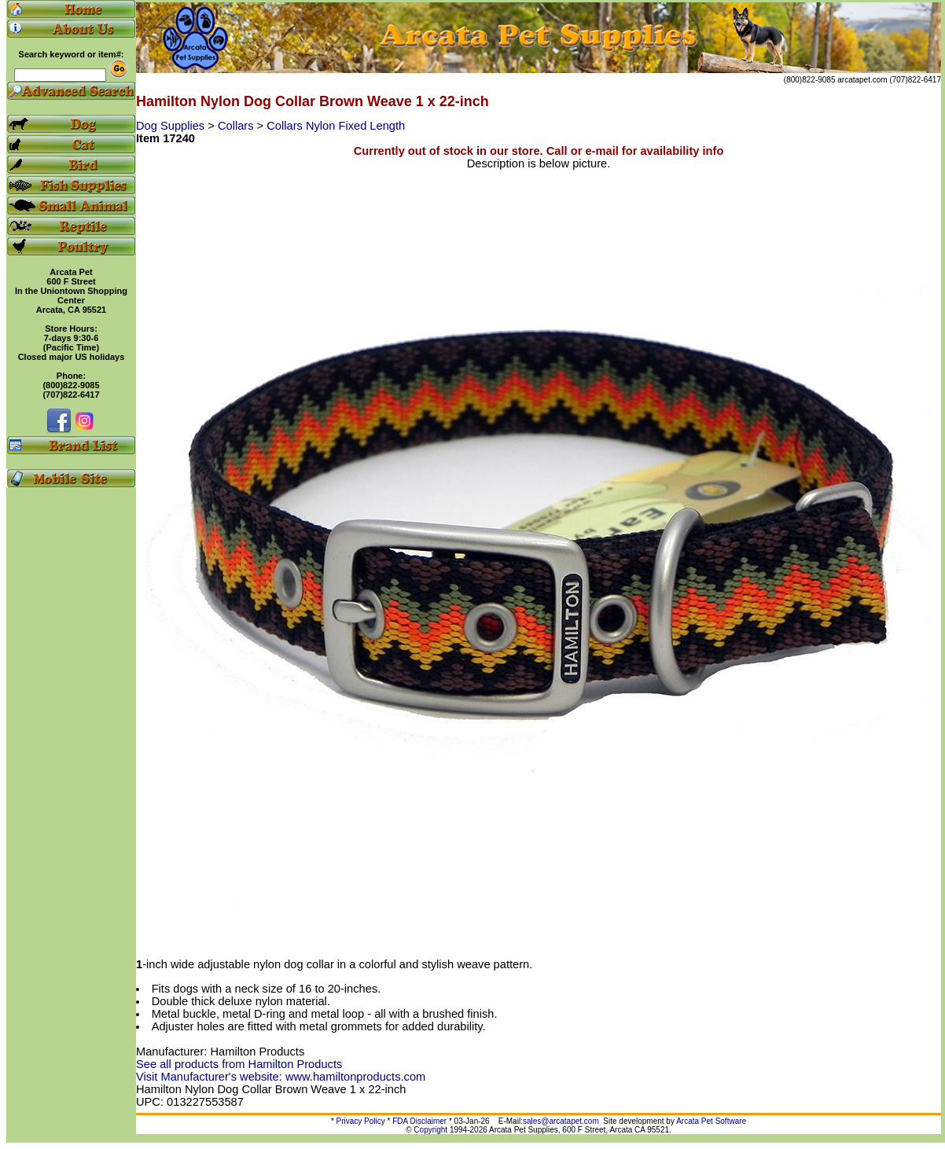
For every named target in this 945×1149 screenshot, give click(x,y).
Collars (237, 125)
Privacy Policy (360, 1121)
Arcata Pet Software (711, 1121)
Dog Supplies (172, 125)
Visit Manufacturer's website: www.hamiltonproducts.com (280, 1076)
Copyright (430, 1129)
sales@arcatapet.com (561, 1121)
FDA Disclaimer (419, 1121)
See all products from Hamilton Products (239, 1064)
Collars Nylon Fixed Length (336, 125)
